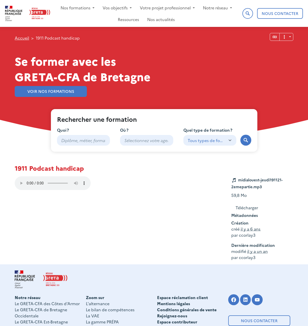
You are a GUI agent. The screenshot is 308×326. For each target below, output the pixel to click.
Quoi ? (63, 130)
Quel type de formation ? (207, 130)
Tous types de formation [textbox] (206, 140)
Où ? (124, 130)
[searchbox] (146, 140)
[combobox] (146, 140)
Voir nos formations (50, 91)
